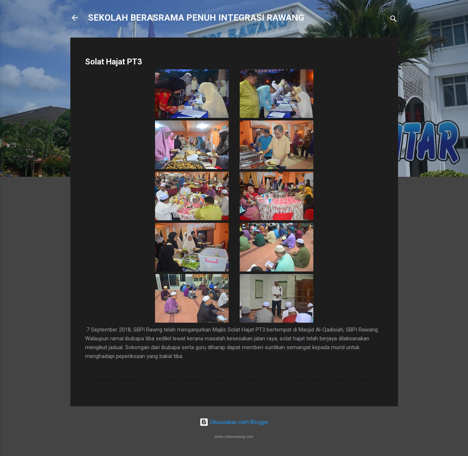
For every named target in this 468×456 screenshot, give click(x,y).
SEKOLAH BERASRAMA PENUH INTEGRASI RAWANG (196, 18)
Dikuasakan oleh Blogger (234, 422)
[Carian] (393, 20)
